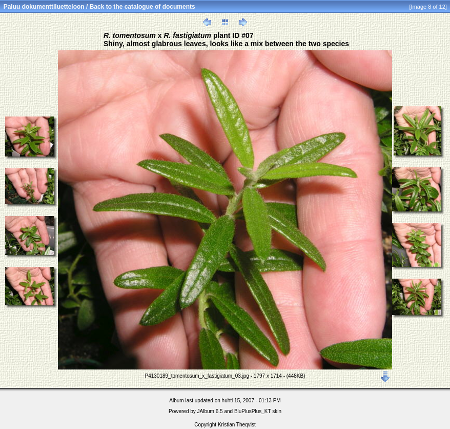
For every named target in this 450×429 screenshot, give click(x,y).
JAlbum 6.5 (210, 411)
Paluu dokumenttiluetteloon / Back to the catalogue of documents (99, 6)
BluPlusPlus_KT (252, 411)
